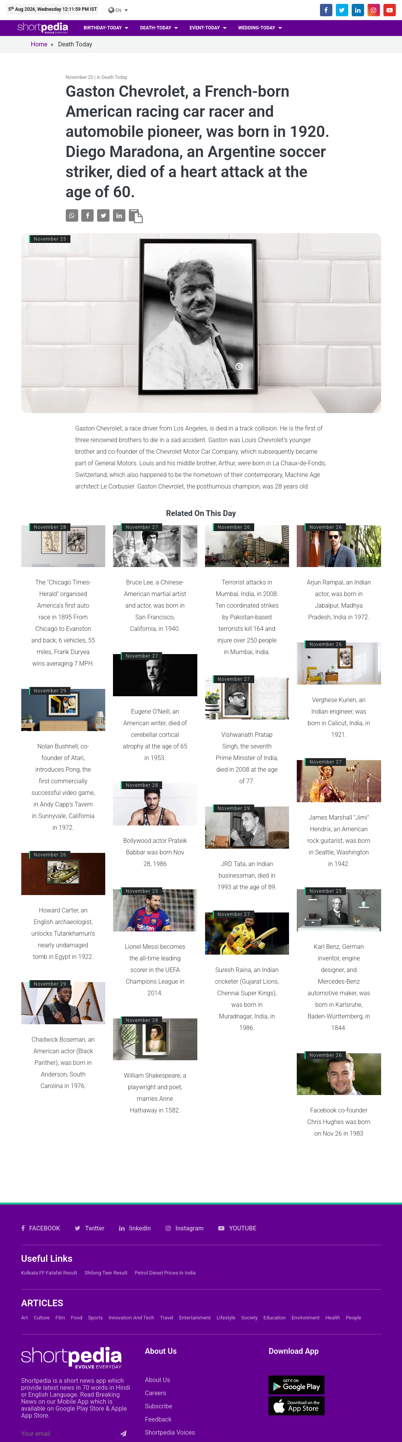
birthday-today (103, 28)
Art (24, 1244)
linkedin (135, 1155)
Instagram (185, 1155)
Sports (95, 1244)
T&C (369, 1414)
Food (76, 1244)
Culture (42, 1244)
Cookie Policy (230, 1414)
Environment (305, 1244)
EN (115, 10)
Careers (155, 1319)
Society (249, 1244)
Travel (166, 1244)
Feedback (158, 1346)
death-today (156, 28)
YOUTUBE (237, 1155)
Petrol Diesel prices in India (165, 1200)
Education (274, 1244)
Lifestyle (226, 1244)
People (353, 1244)
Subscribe (158, 1332)
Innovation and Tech (131, 1244)
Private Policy (323, 1414)
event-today (205, 28)
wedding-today (257, 28)
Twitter (89, 1155)
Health (332, 1244)
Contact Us (176, 1414)
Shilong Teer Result (105, 1200)
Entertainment (195, 1244)
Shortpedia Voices (170, 1359)
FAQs (277, 1414)
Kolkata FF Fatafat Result (49, 1200)
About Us (157, 1306)
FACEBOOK (40, 1155)
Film (60, 1244)
